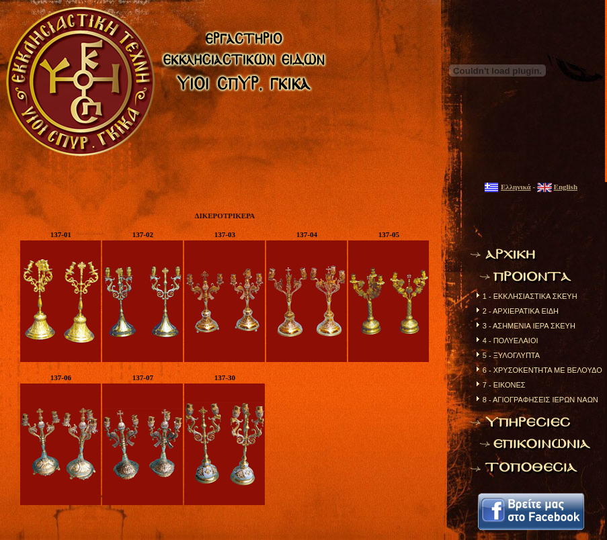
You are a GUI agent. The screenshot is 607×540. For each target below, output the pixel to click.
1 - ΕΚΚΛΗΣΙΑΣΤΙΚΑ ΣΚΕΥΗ (530, 296)
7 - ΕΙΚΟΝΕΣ (504, 385)
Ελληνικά (516, 187)
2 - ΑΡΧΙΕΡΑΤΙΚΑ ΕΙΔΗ (521, 311)
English (565, 187)
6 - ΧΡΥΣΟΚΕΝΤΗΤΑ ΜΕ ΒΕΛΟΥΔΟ (542, 370)
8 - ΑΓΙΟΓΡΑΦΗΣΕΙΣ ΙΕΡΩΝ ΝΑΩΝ (540, 400)
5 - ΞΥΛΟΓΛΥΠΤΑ (511, 355)
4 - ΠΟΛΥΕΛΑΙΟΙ (510, 340)
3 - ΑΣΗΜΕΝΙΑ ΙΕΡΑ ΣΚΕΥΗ (529, 326)
